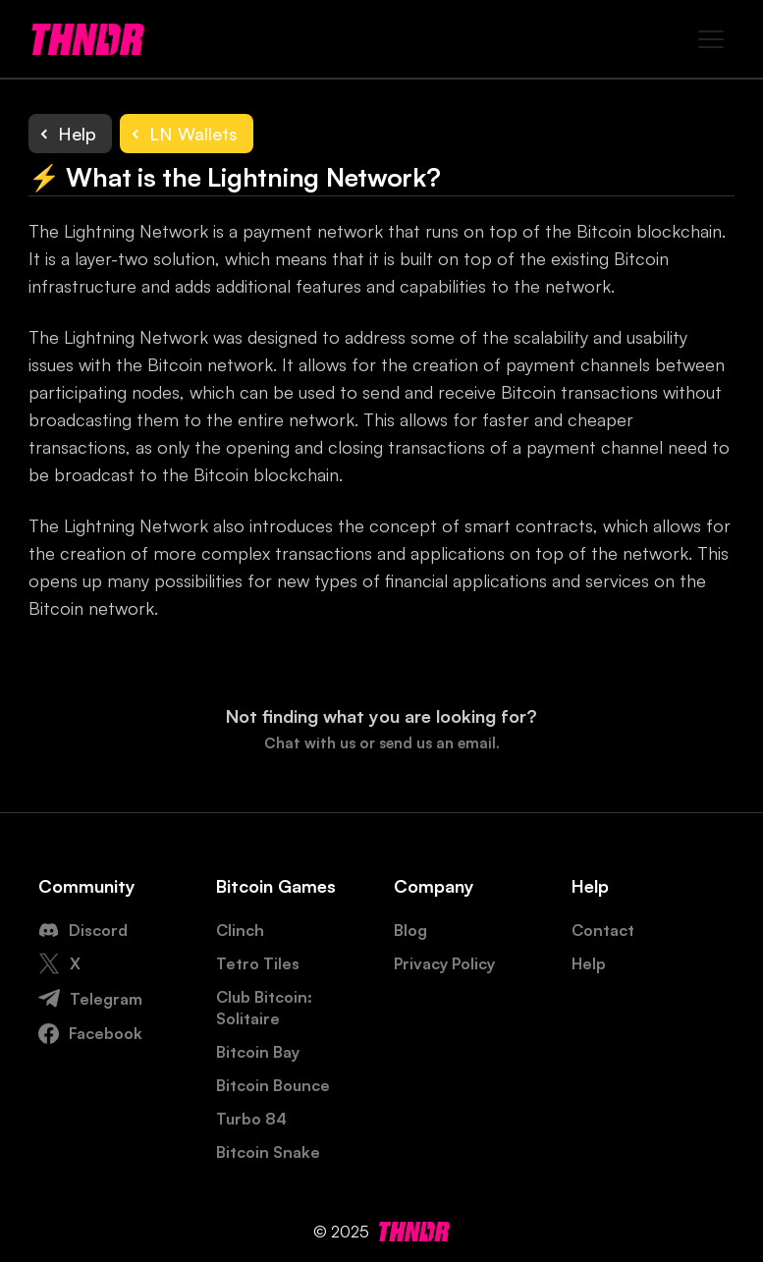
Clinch (240, 930)
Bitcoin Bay (258, 1052)
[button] (710, 39)
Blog (410, 930)
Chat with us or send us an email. (382, 743)
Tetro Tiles (258, 963)
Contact (603, 930)
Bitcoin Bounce (273, 1085)
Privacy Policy (444, 963)
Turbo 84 (251, 1118)
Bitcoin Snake (268, 1152)
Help (589, 963)
